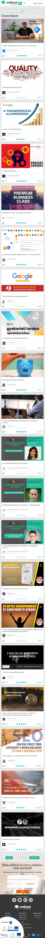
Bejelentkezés (38, 3)
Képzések (37, 917)
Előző (9, 857)
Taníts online (22, 915)
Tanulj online (37, 915)
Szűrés (22, 11)
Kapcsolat (7, 915)
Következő (34, 857)
